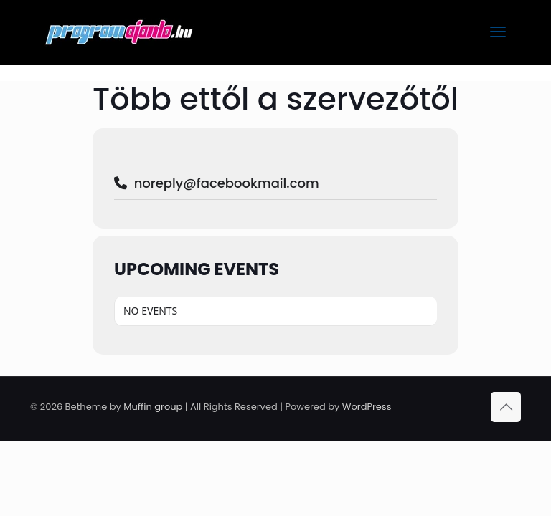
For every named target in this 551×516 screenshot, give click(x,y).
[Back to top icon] (506, 407)
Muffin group (152, 407)
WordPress (367, 407)
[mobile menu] (498, 32)
